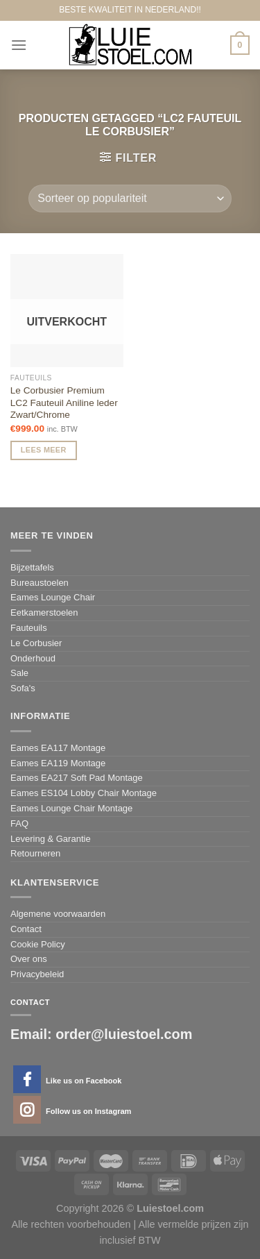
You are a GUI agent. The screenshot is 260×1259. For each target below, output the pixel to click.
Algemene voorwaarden (57, 914)
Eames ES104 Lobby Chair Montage (83, 793)
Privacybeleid (37, 974)
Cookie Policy (37, 944)
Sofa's (22, 688)
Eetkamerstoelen (44, 612)
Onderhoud (32, 658)
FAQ (19, 823)
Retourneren (35, 853)
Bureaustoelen (39, 582)
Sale (19, 673)
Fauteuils (28, 628)
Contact (26, 929)
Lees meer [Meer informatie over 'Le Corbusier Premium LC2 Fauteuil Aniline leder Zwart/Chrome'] (44, 450)
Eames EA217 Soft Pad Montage (76, 777)
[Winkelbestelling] (129, 198)
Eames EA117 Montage (57, 748)
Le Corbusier (36, 643)
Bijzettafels (32, 567)
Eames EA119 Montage (57, 763)
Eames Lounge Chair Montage (71, 808)
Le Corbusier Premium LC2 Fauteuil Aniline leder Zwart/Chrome (64, 402)
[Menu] (18, 45)
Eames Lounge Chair (52, 597)
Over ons (28, 959)
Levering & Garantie (50, 839)
